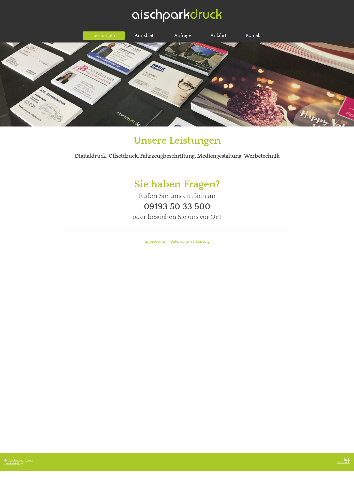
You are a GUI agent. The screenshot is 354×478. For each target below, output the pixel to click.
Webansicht (343, 462)
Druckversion (14, 460)
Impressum (155, 241)
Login (347, 459)
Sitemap (29, 460)
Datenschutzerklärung (190, 241)
